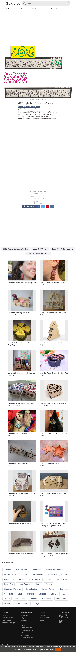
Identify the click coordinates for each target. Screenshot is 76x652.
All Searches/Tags (8, 623)
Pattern (49, 584)
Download (28, 206)
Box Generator (26, 628)
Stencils (30, 594)
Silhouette (8, 594)
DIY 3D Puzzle (10, 575)
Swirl (65, 594)
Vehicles (33, 599)
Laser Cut (5, 9)
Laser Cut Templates (38, 199)
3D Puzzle (35, 9)
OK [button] (58, 650)
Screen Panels (48, 589)
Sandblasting (31, 589)
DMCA (42, 620)
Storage (54, 594)
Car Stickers (21, 570)
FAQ (22, 618)
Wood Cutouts (56, 9)
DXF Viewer (25, 635)
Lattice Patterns (24, 584)
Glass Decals (37, 575)
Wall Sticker (61, 599)
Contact (24, 620)
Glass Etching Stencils (13, 579)
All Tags (35, 603)
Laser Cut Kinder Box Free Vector (19, 523)
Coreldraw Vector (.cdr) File (28, 107)
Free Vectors (6, 620)
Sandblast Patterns (12, 589)
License (43, 615)
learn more (50, 650)
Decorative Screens (54, 570)
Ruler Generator (27, 638)
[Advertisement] (38, 28)
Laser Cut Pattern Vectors (62, 249)
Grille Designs (35, 579)
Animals (7, 570)
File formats (24, 9)
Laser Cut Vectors (40, 249)
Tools (14, 9)
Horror (48, 579)
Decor (67, 9)
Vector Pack (20, 599)
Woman (7, 603)
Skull (20, 594)
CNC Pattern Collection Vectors (15, 249)
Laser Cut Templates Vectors (38, 253)
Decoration (36, 570)
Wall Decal (46, 599)
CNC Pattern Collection (38, 191)
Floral (24, 575)
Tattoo (7, 599)
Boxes (45, 9)
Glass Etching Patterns (58, 575)
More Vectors (21, 603)
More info (33, 109)
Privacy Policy (45, 618)
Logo (38, 584)
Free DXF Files (7, 618)
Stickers (42, 594)
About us (24, 615)
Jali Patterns (61, 579)
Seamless (63, 589)
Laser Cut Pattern (37, 196)
